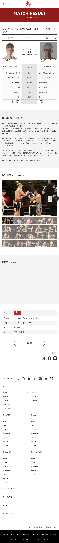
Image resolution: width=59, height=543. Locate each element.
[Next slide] (56, 198)
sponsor (6, 408)
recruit (35, 534)
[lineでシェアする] (55, 358)
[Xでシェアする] (44, 358)
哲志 (15, 332)
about (33, 396)
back (29, 343)
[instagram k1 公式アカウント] (23, 378)
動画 (47, 38)
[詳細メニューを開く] (55, 4)
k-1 (9, 488)
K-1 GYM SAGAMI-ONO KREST (47, 67)
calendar (35, 392)
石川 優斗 (22, 332)
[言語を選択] (6, 4)
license (34, 400)
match (5, 396)
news (5, 392)
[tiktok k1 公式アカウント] (34, 378)
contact (26, 534)
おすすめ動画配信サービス (48, 527)
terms (18, 534)
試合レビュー (11, 38)
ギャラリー (29, 38)
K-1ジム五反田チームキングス (11, 67)
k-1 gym (6, 505)
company (44, 534)
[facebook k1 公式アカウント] (29, 378)
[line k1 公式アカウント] (40, 378)
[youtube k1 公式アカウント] (46, 378)
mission (53, 534)
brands (6, 404)
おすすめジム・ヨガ (34, 527)
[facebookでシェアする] (49, 358)
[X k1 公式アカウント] (17, 378)
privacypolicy (8, 534)
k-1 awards (8, 497)
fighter (6, 400)
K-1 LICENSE (8, 513)
